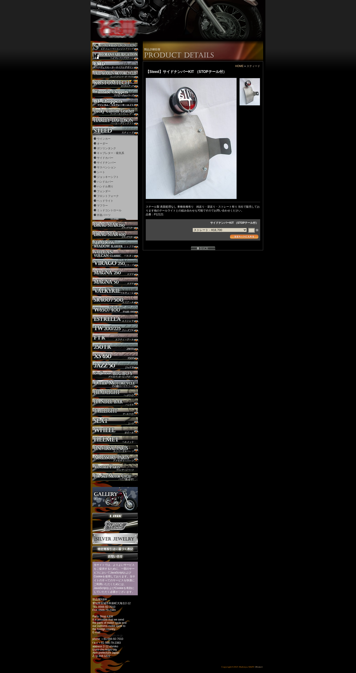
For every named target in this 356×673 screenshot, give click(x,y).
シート (101, 172)
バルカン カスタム (115, 254)
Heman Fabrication (115, 56)
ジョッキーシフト (108, 177)
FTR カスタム (115, 337)
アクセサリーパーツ (115, 458)
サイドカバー (105, 157)
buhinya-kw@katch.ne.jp (107, 635)
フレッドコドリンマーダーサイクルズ (115, 75)
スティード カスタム (115, 130)
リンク (115, 516)
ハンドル (115, 403)
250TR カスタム (115, 347)
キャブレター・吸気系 (110, 153)
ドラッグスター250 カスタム (115, 226)
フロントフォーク (108, 196)
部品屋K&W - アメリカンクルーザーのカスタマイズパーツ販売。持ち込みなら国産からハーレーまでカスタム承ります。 (114, 16)
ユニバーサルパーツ (115, 449)
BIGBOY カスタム (115, 375)
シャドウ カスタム (115, 244)
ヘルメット (115, 440)
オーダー (102, 143)
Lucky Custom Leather (115, 112)
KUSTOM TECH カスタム (115, 84)
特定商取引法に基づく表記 (115, 549)
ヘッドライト (105, 200)
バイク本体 (115, 477)
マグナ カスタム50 (115, 282)
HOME (239, 66)
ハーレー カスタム (115, 121)
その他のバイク (115, 384)
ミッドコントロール (109, 210)
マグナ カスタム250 (115, 272)
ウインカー (104, 138)
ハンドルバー (105, 181)
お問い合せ (115, 556)
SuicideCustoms (115, 526)
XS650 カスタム (115, 356)
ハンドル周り (105, 186)
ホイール (115, 431)
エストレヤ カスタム (115, 319)
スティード (253, 66)
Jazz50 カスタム (115, 365)
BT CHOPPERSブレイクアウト (115, 103)
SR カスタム (115, 300)
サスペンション (106, 167)
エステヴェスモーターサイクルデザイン (115, 65)
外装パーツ (104, 215)
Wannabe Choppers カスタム (115, 93)
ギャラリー (115, 497)
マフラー (102, 205)
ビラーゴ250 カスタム (115, 263)
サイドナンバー (106, 162)
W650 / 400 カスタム (115, 309)
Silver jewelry (115, 538)
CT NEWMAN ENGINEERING (115, 47)
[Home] (259, 667)
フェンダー (104, 191)
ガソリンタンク (106, 148)
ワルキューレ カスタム (115, 291)
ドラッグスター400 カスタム (115, 235)
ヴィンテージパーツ (115, 468)
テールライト (115, 412)
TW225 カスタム (115, 328)
